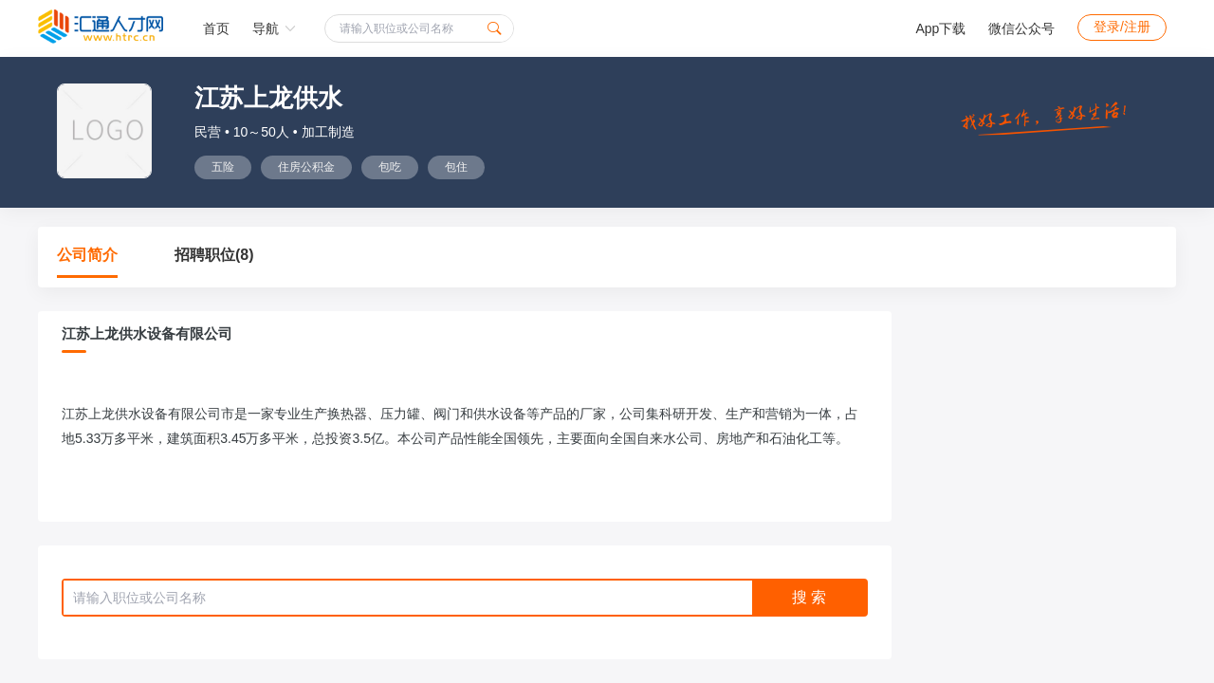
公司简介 (87, 255)
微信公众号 (1021, 28)
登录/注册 (1122, 26)
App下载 (940, 28)
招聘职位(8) (214, 255)
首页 (216, 28)
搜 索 (809, 597)
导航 (274, 28)
